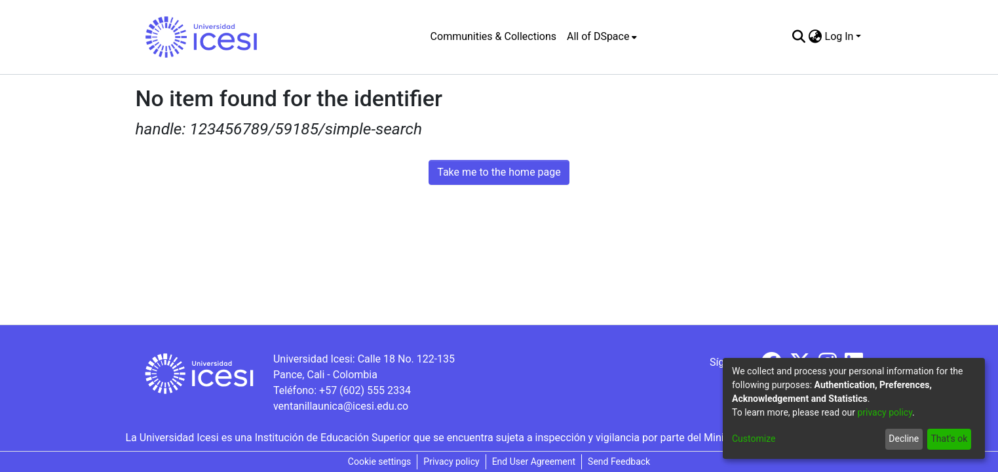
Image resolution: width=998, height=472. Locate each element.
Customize (753, 438)
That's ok (949, 438)
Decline (904, 438)
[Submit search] (799, 37)
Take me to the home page (499, 172)
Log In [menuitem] (839, 36)
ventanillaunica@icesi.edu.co (340, 406)
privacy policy (884, 412)
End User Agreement (533, 461)
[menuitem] (602, 37)
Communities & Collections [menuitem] (493, 36)
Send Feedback (619, 461)
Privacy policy (451, 461)
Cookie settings (380, 461)
